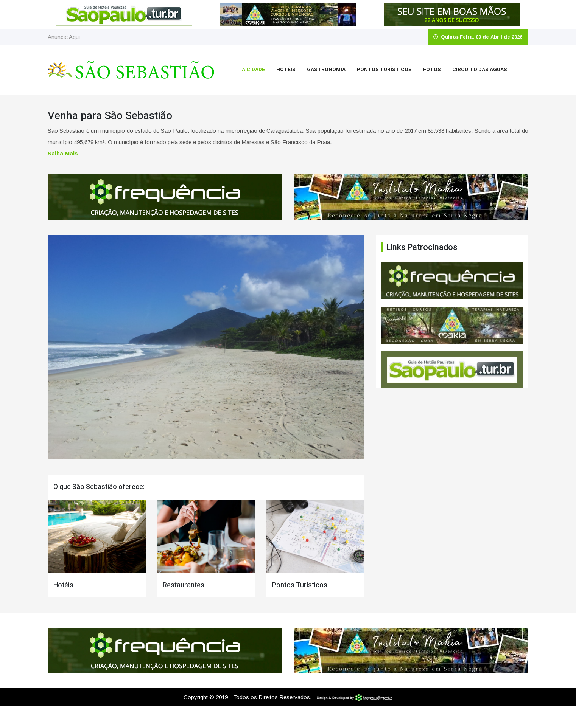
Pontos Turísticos (384, 69)
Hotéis (286, 69)
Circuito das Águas (479, 69)
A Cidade (253, 69)
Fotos (432, 69)
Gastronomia (326, 69)
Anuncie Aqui (64, 37)
